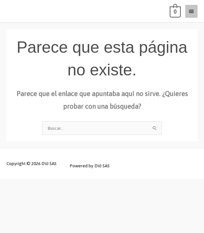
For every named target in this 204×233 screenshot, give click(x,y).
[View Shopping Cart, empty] (174, 11)
